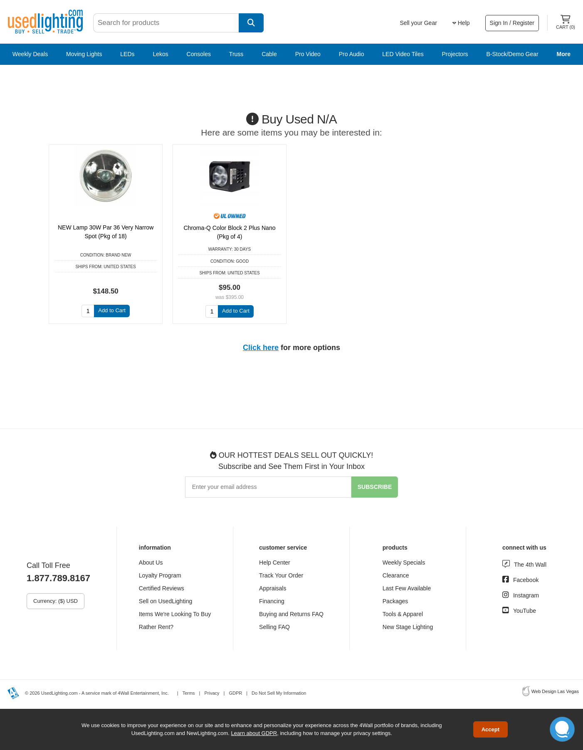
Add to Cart (112, 310)
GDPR (235, 693)
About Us (151, 562)
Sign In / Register (512, 23)
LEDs (127, 54)
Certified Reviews (161, 588)
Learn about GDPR (254, 733)
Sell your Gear (418, 23)
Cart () (565, 22)
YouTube (524, 610)
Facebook (526, 580)
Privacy (211, 693)
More (564, 54)
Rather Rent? (156, 627)
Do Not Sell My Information (279, 693)
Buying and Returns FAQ (291, 614)
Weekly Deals (30, 54)
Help (461, 23)
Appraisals (272, 588)
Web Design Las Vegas (555, 691)
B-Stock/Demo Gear (512, 54)
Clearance (396, 575)
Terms (189, 693)
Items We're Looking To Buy (175, 614)
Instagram (526, 595)
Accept (490, 729)
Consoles (199, 54)
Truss (236, 54)
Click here (261, 347)
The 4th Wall (530, 564)
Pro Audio (351, 54)
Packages (395, 601)
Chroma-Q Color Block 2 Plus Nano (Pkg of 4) (230, 232)
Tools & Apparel (403, 614)
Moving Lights (84, 54)
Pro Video (308, 54)
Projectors (455, 54)
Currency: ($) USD (55, 601)
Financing (271, 601)
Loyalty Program (160, 575)
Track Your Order (281, 575)
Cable (269, 54)
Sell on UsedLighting (165, 601)
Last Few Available (407, 588)
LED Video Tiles (402, 54)
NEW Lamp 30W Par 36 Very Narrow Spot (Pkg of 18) (105, 231)
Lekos (160, 54)
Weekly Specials (404, 562)
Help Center (274, 562)
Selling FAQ (274, 627)
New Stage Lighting (408, 627)
